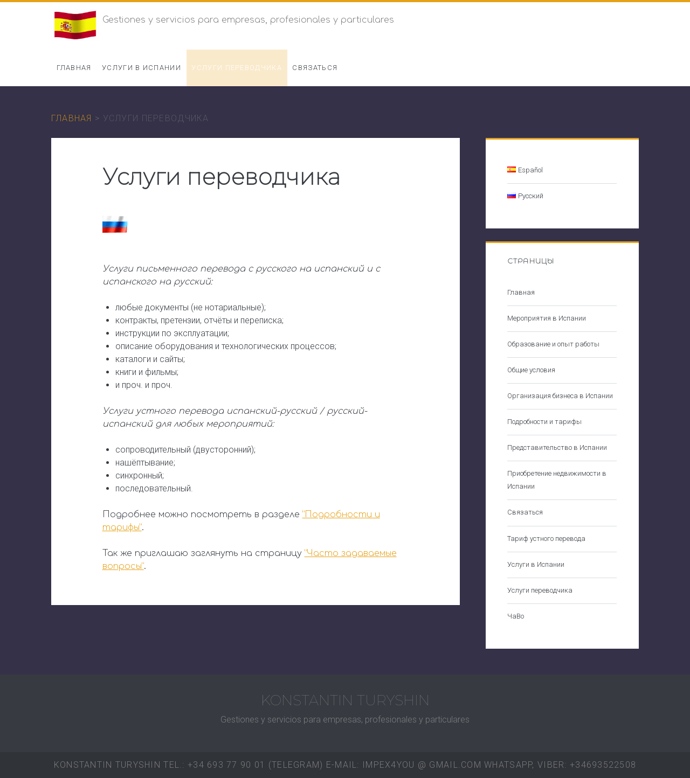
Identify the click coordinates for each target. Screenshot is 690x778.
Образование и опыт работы (553, 344)
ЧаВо (515, 616)
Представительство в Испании (557, 447)
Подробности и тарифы (544, 422)
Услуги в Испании (141, 68)
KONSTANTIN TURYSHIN (345, 700)
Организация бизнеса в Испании (560, 396)
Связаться (314, 68)
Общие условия (531, 370)
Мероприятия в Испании (546, 318)
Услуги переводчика (236, 68)
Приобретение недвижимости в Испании (556, 479)
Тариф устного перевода (546, 538)
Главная (74, 68)
